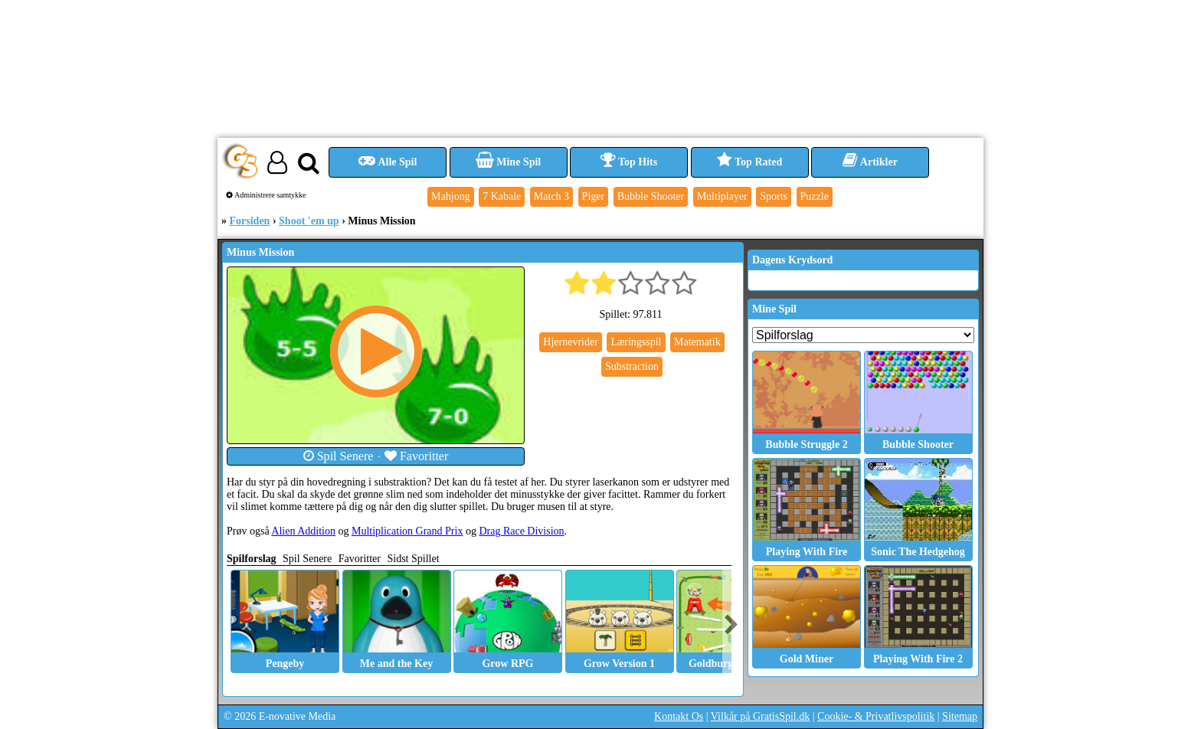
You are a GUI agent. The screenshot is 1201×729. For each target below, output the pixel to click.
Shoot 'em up (309, 221)
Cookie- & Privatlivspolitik (875, 716)
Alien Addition (303, 531)
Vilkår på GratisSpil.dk (760, 716)
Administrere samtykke (266, 195)
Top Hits (628, 162)
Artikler (870, 162)
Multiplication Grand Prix (407, 531)
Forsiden (250, 221)
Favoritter (417, 456)
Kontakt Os (678, 716)
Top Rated (749, 162)
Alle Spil (387, 162)
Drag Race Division (521, 531)
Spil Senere (338, 456)
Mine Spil (508, 162)
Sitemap (959, 716)
